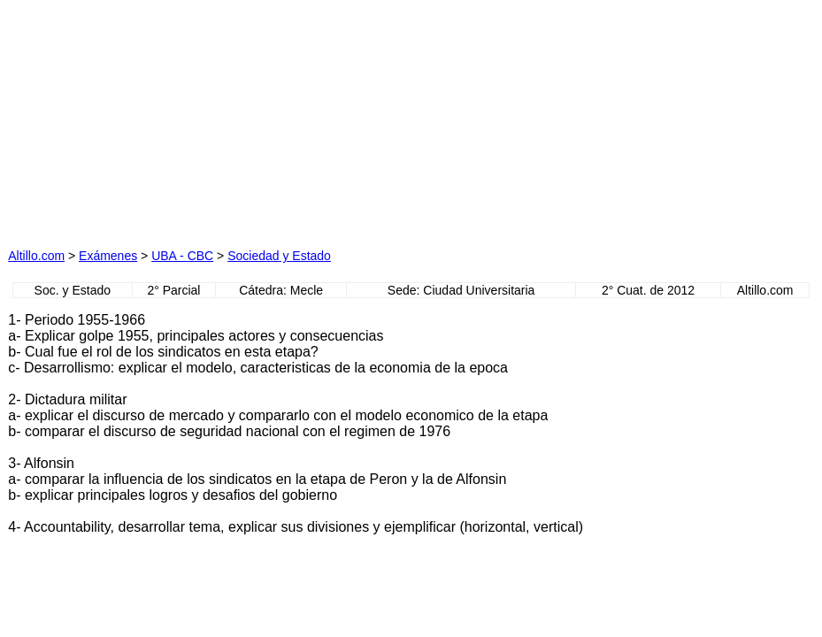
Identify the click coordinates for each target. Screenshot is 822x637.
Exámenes (108, 256)
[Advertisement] (238, 118)
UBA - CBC (182, 256)
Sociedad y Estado (279, 256)
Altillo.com (36, 256)
